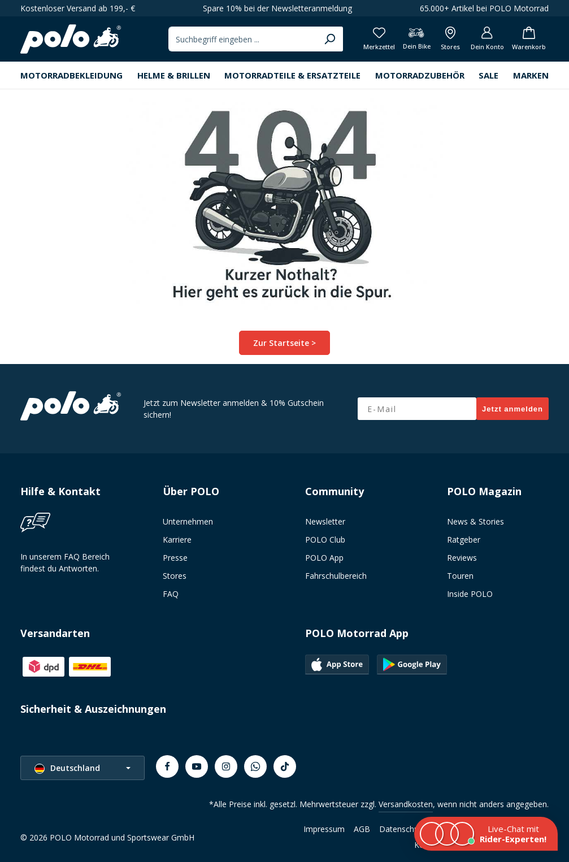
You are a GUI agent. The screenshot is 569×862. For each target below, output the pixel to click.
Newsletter (325, 521)
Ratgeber (463, 539)
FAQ (171, 593)
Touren (460, 575)
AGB (362, 829)
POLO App (324, 557)
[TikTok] (284, 766)
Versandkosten (406, 804)
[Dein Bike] (417, 39)
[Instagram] (226, 766)
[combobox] (242, 39)
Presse (175, 557)
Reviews (462, 557)
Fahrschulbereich (336, 575)
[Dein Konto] (487, 39)
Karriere (177, 539)
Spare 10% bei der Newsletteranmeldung (277, 8)
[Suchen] (329, 39)
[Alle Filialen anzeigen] (450, 39)
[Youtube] (196, 766)
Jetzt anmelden (512, 409)
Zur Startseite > (284, 342)
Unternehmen (188, 521)
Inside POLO (470, 593)
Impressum (324, 829)
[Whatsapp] (255, 766)
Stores (174, 575)
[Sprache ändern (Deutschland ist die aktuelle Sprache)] (82, 768)
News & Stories (475, 521)
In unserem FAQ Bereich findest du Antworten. (65, 562)
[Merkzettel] (379, 39)
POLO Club (325, 539)
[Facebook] (167, 766)
